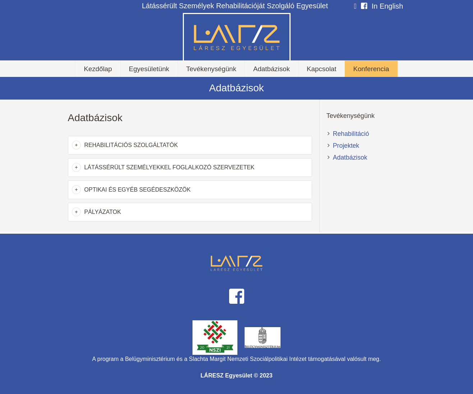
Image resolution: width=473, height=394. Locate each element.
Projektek (346, 145)
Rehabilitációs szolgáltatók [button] (131, 145)
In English (387, 6)
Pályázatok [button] (102, 212)
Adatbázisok (350, 157)
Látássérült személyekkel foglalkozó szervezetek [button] (169, 167)
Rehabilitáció (351, 133)
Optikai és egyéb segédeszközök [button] (137, 190)
